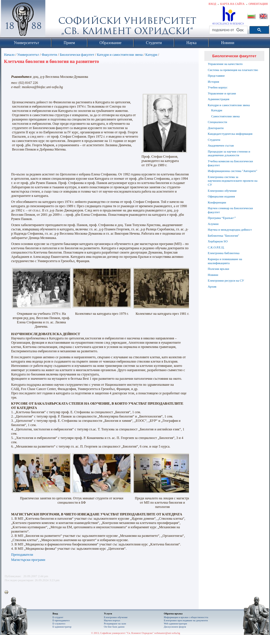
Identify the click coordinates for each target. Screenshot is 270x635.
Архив (212, 286)
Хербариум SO (217, 241)
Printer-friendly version (7, 592)
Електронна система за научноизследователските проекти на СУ (232, 181)
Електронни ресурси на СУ (226, 280)
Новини (213, 274)
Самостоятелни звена (225, 116)
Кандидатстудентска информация (230, 133)
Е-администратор (62, 626)
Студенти (214, 139)
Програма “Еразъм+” (222, 217)
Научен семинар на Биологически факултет (230, 210)
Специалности (217, 122)
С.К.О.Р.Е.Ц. (216, 247)
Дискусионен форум (175, 626)
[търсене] (227, 30)
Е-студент (58, 617)
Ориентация (258, 3)
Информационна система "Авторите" (232, 171)
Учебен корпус (217, 87)
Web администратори (175, 623)
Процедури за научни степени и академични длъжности (229, 153)
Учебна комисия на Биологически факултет (230, 163)
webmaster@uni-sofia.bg (167, 633)
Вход (212, 3)
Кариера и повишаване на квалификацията (225, 261)
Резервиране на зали (115, 623)
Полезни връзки (218, 268)
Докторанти (215, 128)
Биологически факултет (77, 55)
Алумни (213, 223)
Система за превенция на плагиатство (233, 70)
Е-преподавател (61, 620)
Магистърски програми (28, 560)
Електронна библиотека (223, 253)
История (213, 81)
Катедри (151, 55)
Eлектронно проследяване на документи (186, 620)
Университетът (28, 55)
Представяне (216, 75)
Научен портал (112, 620)
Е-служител (59, 623)
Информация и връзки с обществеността (186, 617)
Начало (9, 55)
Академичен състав (221, 145)
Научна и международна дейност (230, 229)
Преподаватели (22, 555)
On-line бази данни (114, 626)
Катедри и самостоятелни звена (120, 55)
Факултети (49, 55)
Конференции (217, 202)
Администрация (218, 99)
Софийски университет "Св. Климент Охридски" (55, 20)
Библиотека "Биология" (223, 235)
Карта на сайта (232, 3)
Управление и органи (222, 93)
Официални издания (221, 196)
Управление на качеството (225, 64)
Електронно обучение (222, 190)
